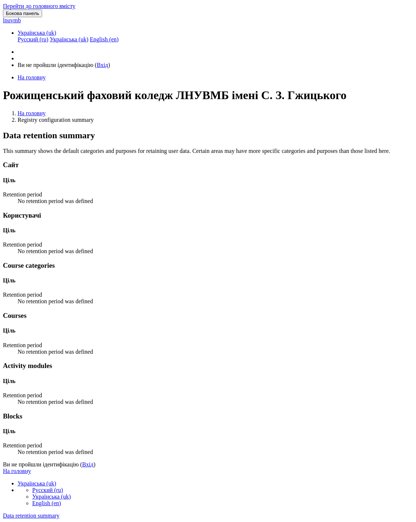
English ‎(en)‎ (46, 503)
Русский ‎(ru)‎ (47, 490)
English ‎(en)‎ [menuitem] (104, 39)
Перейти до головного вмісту (39, 6)
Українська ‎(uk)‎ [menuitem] (69, 39)
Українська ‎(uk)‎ (37, 33)
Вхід (102, 65)
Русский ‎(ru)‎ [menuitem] (33, 39)
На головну (32, 113)
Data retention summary (31, 515)
